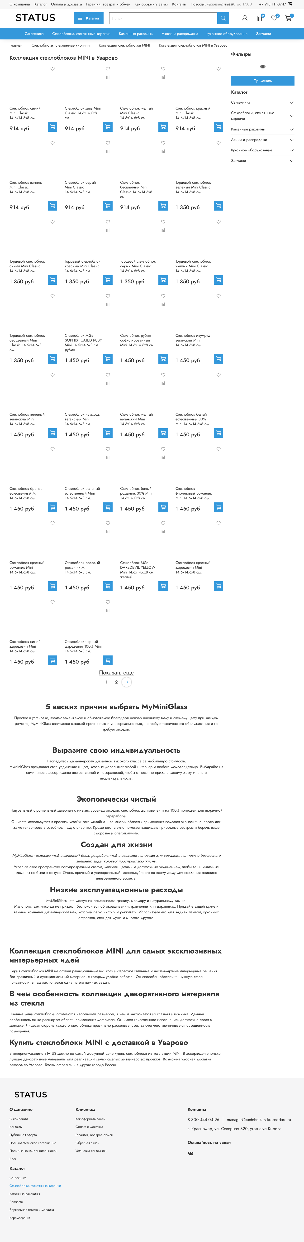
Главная (16, 45)
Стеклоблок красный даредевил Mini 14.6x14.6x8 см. (193, 567)
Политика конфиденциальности (33, 1150)
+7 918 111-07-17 (276, 4)
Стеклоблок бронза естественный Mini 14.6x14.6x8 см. (26, 493)
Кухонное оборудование (226, 33)
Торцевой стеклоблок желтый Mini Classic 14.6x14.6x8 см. (193, 266)
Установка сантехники (91, 1150)
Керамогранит (20, 1217)
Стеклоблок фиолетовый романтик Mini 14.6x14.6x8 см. (194, 493)
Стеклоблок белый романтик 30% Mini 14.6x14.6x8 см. (136, 493)
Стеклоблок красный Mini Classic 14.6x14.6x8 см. (193, 113)
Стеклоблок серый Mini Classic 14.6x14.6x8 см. (80, 187)
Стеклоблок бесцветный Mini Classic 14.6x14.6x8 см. (136, 189)
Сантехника (34, 33)
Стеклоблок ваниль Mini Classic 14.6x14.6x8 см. (26, 187)
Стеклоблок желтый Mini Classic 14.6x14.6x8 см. (136, 113)
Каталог (40, 4)
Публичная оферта (23, 1134)
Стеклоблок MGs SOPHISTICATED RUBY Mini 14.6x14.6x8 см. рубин (83, 342)
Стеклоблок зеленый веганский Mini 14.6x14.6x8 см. (27, 419)
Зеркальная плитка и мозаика (32, 1209)
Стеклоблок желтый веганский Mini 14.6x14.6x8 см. (136, 419)
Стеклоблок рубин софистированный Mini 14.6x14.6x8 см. (137, 340)
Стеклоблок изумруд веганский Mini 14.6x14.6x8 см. (193, 340)
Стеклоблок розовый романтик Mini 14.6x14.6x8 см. (82, 567)
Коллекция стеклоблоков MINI (124, 45)
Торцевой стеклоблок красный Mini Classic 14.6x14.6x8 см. (82, 266)
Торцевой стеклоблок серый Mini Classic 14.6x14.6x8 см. (138, 266)
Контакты (179, 4)
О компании (20, 4)
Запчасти (263, 33)
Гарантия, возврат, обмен (94, 1134)
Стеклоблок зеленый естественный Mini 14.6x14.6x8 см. (82, 493)
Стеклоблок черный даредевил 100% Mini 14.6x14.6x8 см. (83, 646)
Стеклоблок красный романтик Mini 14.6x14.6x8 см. (27, 567)
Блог (13, 1158)
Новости (197, 4)
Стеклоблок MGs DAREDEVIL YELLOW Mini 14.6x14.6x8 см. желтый (137, 570)
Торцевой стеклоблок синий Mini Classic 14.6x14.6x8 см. (27, 266)
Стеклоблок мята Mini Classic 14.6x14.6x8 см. (83, 113)
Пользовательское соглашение (33, 1143)
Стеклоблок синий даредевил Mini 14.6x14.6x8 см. (25, 646)
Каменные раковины (136, 33)
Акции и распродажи (180, 33)
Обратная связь (87, 1143)
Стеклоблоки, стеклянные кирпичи (81, 33)
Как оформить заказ (151, 4)
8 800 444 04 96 (203, 1120)
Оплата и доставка (66, 4)
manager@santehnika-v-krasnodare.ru (259, 1120)
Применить (263, 80)
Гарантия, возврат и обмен (108, 4)
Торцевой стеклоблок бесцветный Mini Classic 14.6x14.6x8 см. (27, 342)
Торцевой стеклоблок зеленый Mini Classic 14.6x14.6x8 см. (193, 187)
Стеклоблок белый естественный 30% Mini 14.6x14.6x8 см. (193, 419)
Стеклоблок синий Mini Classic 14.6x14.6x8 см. (25, 113)
